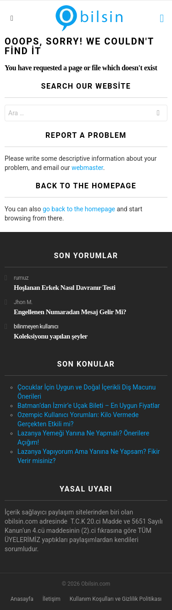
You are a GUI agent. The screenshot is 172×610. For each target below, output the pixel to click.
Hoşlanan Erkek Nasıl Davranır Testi (65, 287)
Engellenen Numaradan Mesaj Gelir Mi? (70, 312)
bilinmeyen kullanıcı (36, 326)
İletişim (52, 599)
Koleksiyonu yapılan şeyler (51, 336)
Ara (158, 114)
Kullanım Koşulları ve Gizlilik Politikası (116, 599)
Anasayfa (22, 599)
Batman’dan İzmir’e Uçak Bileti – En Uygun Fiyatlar (88, 405)
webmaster (87, 167)
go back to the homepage (79, 209)
